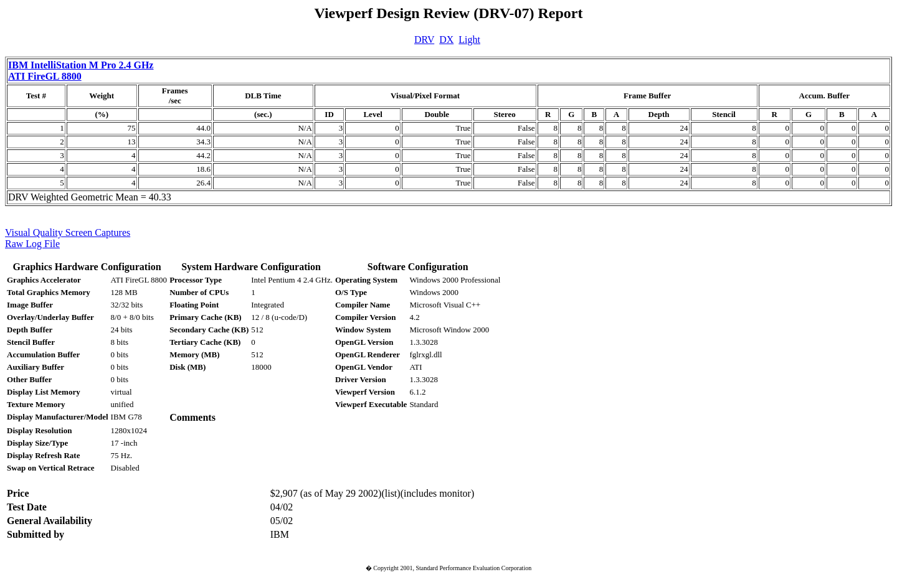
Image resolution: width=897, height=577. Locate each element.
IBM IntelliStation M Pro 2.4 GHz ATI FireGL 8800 (80, 71)
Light (469, 39)
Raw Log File (32, 243)
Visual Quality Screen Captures (67, 232)
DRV (424, 39)
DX (446, 39)
